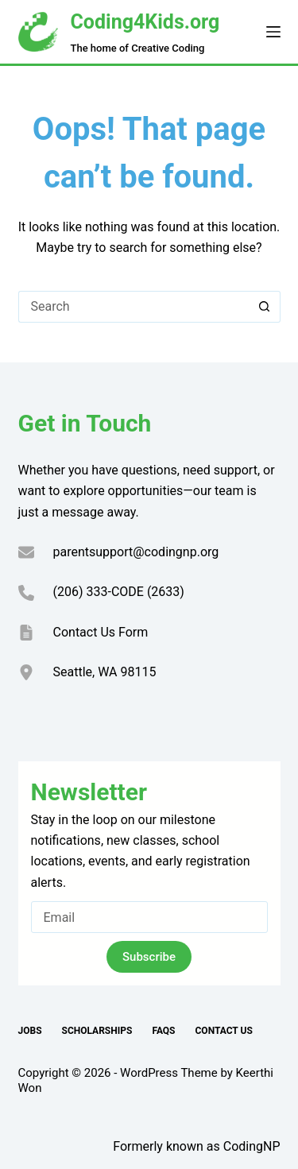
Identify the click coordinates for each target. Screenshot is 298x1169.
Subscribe (149, 957)
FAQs (163, 1030)
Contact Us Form (101, 632)
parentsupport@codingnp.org (136, 551)
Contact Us (224, 1030)
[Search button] (265, 307)
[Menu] (273, 32)
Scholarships (97, 1030)
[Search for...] (133, 307)
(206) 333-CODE (98, 591)
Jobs (30, 1030)
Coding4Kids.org (145, 21)
